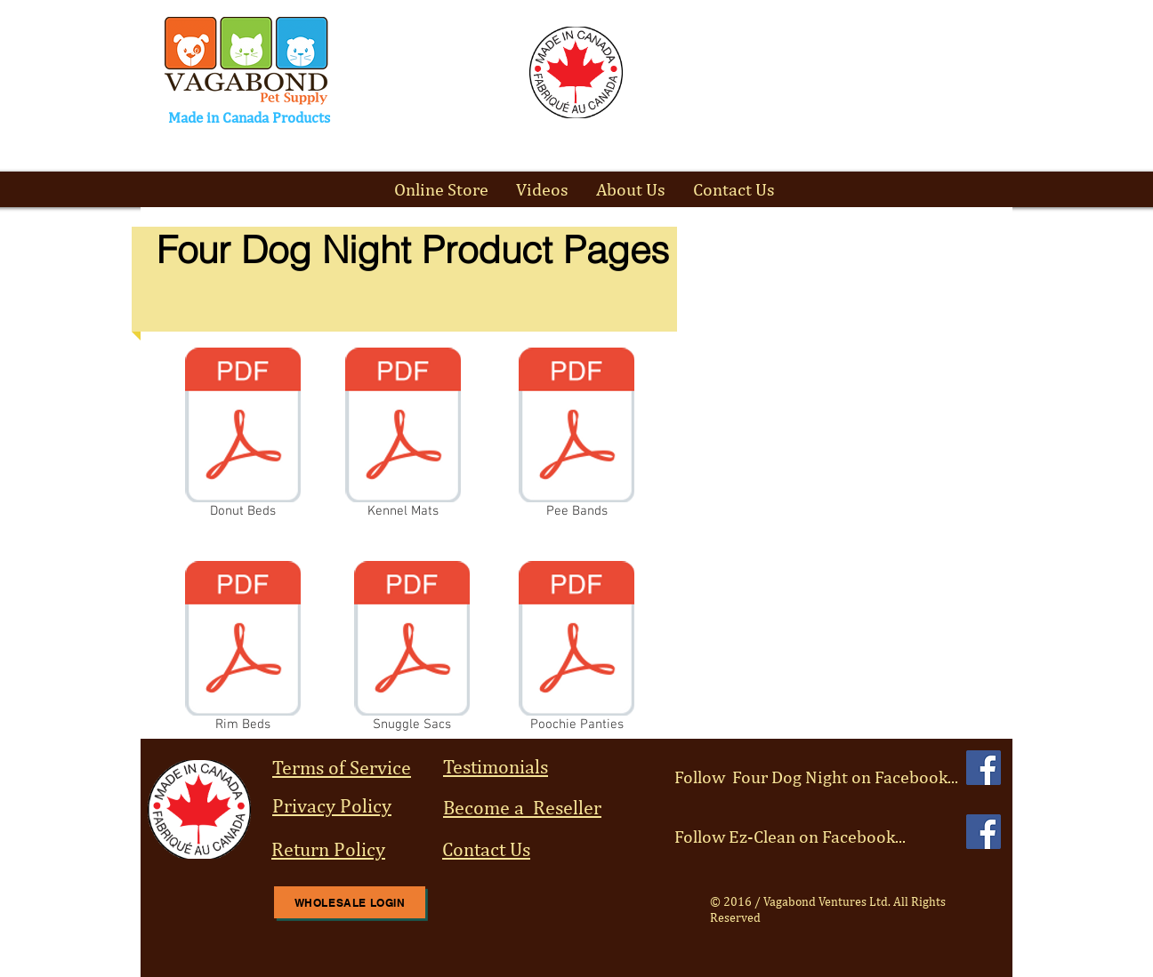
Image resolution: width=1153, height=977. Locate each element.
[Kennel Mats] (403, 436)
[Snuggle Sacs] (412, 650)
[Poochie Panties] (576, 650)
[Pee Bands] (576, 436)
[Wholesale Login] (349, 902)
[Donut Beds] (243, 436)
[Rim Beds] (243, 650)
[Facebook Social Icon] (983, 767)
